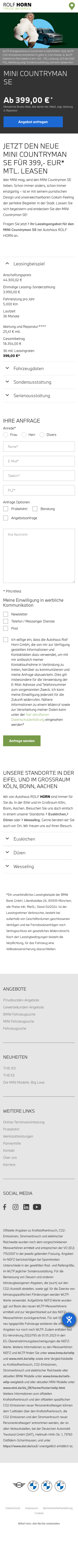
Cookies (39, 1513)
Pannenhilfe (12, 1143)
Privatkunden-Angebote (21, 1000)
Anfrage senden (22, 741)
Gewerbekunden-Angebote (23, 1007)
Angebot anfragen (33, 122)
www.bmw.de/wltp (61, 1353)
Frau (13, 434)
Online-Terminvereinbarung (24, 1122)
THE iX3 (9, 1068)
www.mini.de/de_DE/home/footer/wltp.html (34, 1388)
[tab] (39, 263)
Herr (31, 434)
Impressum (31, 1508)
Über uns (10, 1157)
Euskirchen (57, 814)
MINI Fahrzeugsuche (18, 1021)
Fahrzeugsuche (14, 1028)
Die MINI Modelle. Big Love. (24, 1082)
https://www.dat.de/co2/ (20, 1446)
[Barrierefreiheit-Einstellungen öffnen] (69, 1319)
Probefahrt (11, 1129)
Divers (51, 434)
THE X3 (9, 1075)
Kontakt (9, 1150)
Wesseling (32, 820)
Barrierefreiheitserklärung (58, 1508)
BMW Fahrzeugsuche (19, 1014)
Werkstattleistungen (18, 1136)
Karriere (9, 1164)
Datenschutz (13, 1508)
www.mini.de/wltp (22, 1359)
